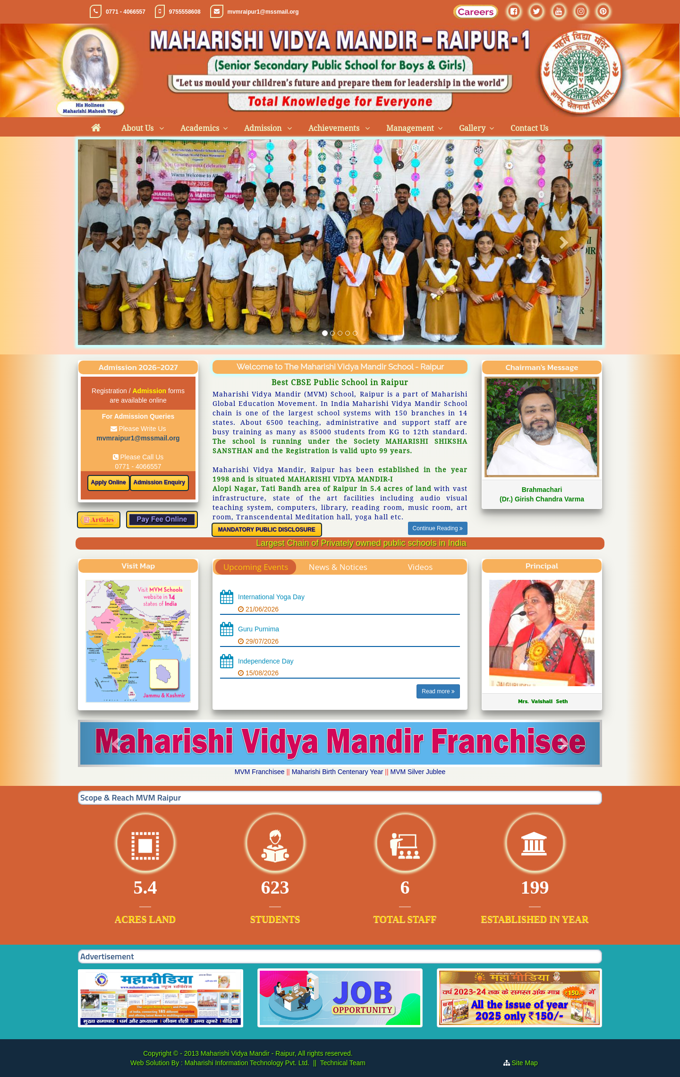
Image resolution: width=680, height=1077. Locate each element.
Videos (420, 566)
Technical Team (343, 1063)
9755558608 (185, 12)
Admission (263, 128)
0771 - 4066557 (125, 12)
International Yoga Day (271, 597)
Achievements (334, 128)
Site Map (528, 1063)
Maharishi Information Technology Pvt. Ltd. (246, 1063)
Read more (438, 691)
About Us (138, 128)
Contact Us (529, 128)
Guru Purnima (258, 629)
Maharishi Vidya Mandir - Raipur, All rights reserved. (277, 1053)
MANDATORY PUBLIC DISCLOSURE (266, 529)
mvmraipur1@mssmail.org (263, 12)
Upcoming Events (255, 566)
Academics (199, 128)
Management (410, 128)
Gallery (472, 128)
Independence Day (266, 661)
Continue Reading (438, 528)
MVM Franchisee (260, 771)
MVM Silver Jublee (418, 771)
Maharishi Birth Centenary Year (337, 771)
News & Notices (338, 566)
